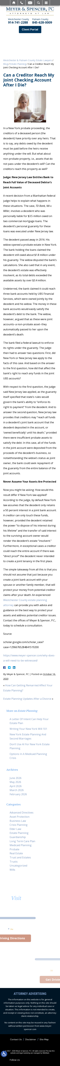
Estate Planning (18, 63)
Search (38, 2)
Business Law (18, 821)
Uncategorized (18, 865)
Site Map (44, 1039)
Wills (12, 869)
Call (21, 2)
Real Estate (16, 853)
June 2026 (15, 778)
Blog (5, 63)
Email (30, 2)
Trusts (14, 861)
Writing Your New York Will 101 (28, 729)
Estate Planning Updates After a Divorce (27, 698)
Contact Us (16, 1039)
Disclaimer (30, 1039)
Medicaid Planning (21, 845)
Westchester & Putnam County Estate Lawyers (27, 60)
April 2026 (16, 786)
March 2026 (17, 790)
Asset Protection (19, 816)
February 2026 (18, 794)
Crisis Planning (19, 825)
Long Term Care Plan (22, 841)
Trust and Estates (20, 857)
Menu (46, 2)
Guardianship (18, 837)
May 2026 (15, 782)
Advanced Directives (21, 812)
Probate (14, 849)
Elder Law (15, 829)
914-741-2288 (18, 21)
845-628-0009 (42, 21)
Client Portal (30, 29)
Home (14, 2)
